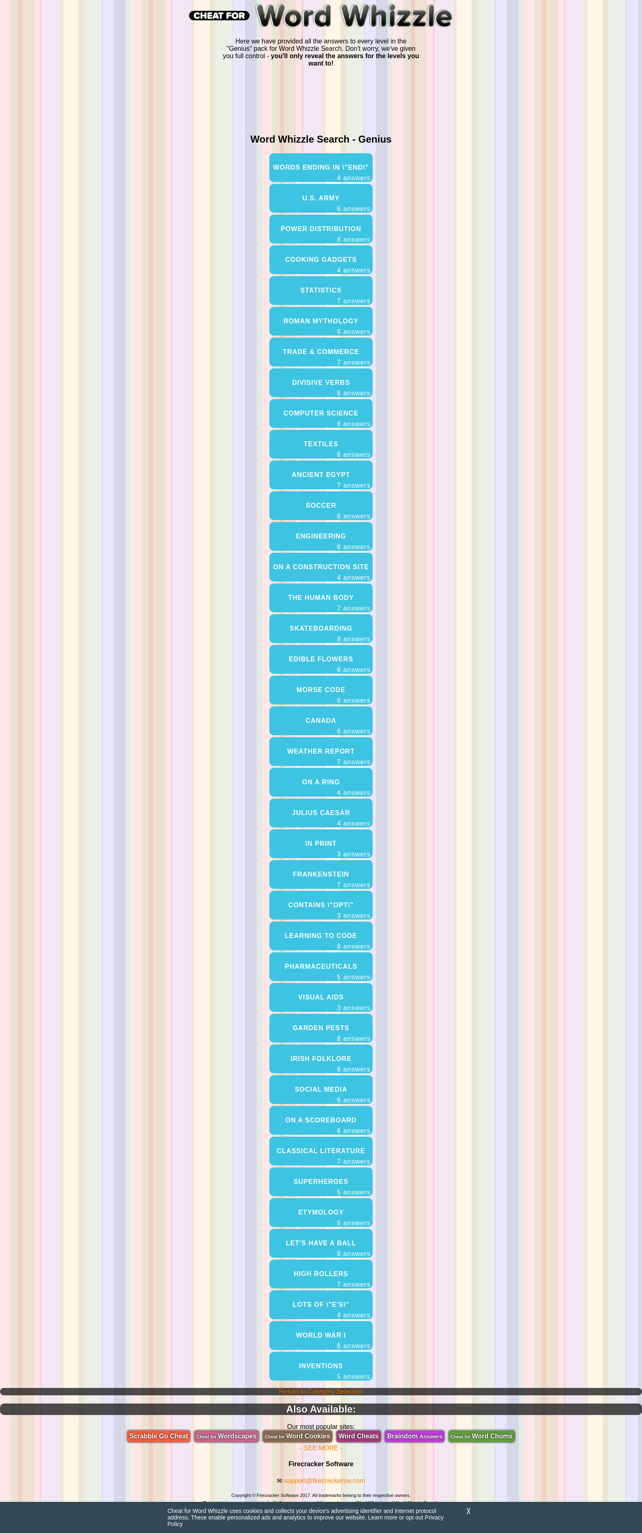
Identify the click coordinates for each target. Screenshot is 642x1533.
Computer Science (327, 419)
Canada (338, 726)
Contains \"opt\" (329, 911)
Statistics (336, 296)
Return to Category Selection (321, 1391)
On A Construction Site (322, 572)
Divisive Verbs (331, 388)
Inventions (335, 1372)
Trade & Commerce (327, 357)
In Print (338, 849)
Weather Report (329, 757)
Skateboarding (330, 634)
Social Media (333, 1095)
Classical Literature (324, 1156)
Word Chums (482, 1436)
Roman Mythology (327, 327)
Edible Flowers (330, 665)
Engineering (333, 542)
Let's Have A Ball (328, 1249)
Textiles (337, 450)
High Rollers (332, 1279)
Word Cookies (297, 1436)
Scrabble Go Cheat (158, 1436)
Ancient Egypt (331, 480)
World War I (333, 1341)
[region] (321, 98)
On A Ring (336, 788)
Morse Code (333, 695)
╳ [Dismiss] (468, 1511)
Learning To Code (328, 941)
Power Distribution (326, 234)
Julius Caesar (331, 818)
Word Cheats (359, 1436)
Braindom (414, 1436)
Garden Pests (332, 1033)
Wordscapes (227, 1436)
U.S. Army (336, 204)
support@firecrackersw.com (324, 1480)
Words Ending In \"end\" (322, 173)
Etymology (334, 1218)
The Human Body (329, 603)
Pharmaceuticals (328, 972)
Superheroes (332, 1187)
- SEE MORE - (321, 1447)
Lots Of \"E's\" (332, 1310)
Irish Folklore (330, 1064)
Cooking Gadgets (328, 265)
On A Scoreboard (328, 1126)
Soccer (338, 511)
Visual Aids (334, 1003)
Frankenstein (332, 880)
